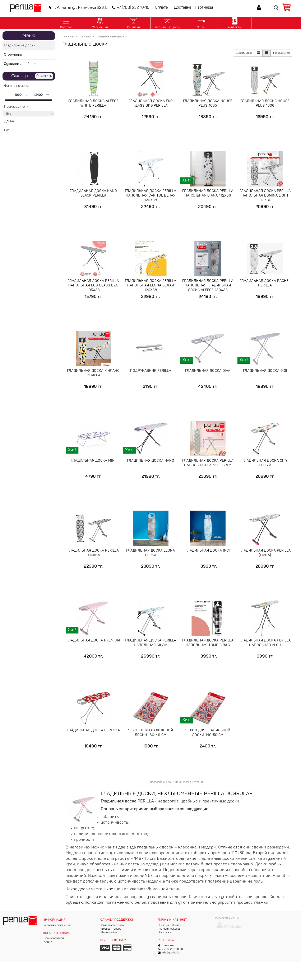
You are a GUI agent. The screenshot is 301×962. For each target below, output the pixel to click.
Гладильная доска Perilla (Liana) (265, 553)
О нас (201, 23)
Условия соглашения (57, 925)
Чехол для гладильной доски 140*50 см (207, 733)
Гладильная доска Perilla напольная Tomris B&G (207, 643)
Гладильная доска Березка (93, 730)
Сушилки (133, 23)
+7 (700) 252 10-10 (130, 7)
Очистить (44, 76)
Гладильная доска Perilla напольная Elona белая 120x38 (150, 285)
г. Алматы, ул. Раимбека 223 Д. (78, 7)
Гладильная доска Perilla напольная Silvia (150, 643)
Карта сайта (109, 932)
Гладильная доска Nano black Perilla (93, 193)
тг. (48, 95)
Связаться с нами (113, 925)
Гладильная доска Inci (208, 550)
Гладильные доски (167, 23)
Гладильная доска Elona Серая (150, 553)
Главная (68, 36)
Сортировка (244, 53)
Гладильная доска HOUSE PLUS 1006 (265, 103)
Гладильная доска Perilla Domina (93, 553)
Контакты (234, 23)
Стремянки (100, 23)
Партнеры (204, 8)
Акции (48, 942)
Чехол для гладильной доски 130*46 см (150, 733)
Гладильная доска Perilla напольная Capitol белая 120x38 (150, 195)
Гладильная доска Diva (207, 371)
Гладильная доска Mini (93, 460)
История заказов (170, 929)
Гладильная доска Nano (150, 460)
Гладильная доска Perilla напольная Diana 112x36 (207, 193)
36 (281, 53)
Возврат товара (111, 929)
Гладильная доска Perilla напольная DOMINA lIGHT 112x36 (265, 195)
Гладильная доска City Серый (265, 463)
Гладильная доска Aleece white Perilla (93, 103)
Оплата (161, 8)
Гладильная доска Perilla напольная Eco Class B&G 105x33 (93, 285)
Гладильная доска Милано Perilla (93, 373)
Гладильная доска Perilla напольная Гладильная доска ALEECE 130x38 (207, 285)
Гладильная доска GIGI (265, 371)
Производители (54, 938)
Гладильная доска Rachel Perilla (265, 283)
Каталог (66, 23)
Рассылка (165, 932)
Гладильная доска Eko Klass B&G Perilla (151, 103)
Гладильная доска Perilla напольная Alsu (265, 643)
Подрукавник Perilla (150, 371)
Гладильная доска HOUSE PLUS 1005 (207, 103)
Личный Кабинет (170, 925)
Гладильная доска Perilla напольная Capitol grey (207, 463)
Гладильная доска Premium (93, 640)
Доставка (182, 8)
